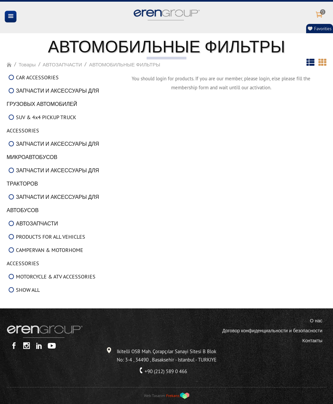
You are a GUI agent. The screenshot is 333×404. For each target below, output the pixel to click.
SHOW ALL (28, 289)
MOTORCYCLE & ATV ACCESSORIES (56, 276)
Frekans (172, 395)
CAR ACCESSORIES (37, 77)
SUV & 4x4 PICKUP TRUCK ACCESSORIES (41, 124)
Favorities (322, 28)
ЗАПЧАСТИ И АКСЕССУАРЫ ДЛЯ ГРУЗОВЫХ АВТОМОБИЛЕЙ (53, 97)
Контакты (312, 341)
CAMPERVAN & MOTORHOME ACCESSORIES (45, 257)
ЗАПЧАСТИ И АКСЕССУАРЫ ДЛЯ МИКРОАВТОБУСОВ (53, 150)
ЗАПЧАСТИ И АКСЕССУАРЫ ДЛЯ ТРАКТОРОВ (53, 177)
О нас (316, 321)
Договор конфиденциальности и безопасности (272, 331)
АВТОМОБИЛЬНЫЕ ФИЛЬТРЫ (124, 64)
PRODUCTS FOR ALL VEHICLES (50, 236)
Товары (27, 64)
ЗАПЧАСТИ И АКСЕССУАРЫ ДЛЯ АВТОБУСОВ (53, 203)
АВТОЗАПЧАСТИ (62, 64)
